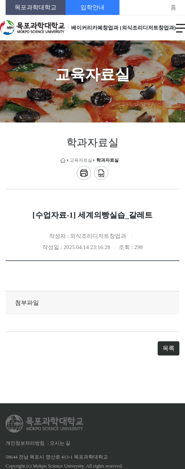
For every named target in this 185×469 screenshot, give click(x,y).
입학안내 (92, 7)
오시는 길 (60, 443)
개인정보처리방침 (25, 443)
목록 (169, 348)
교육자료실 (81, 160)
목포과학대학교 (36, 7)
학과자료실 (107, 160)
